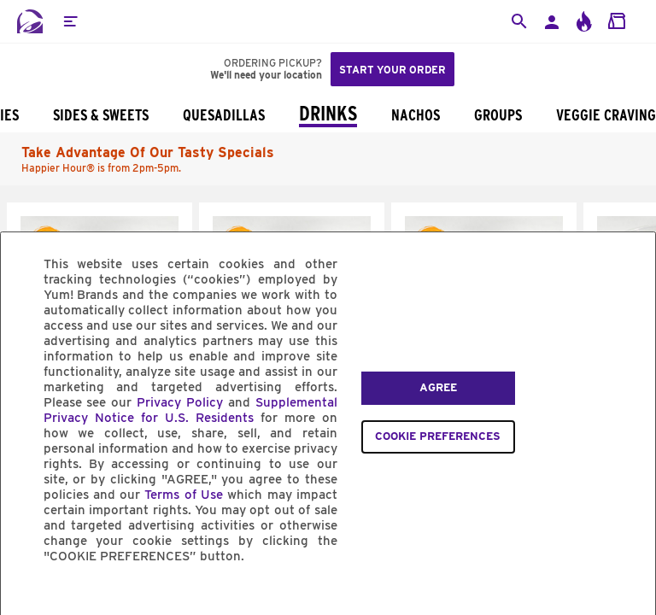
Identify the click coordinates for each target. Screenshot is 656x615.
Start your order (392, 69)
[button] (70, 21)
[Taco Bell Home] (30, 21)
